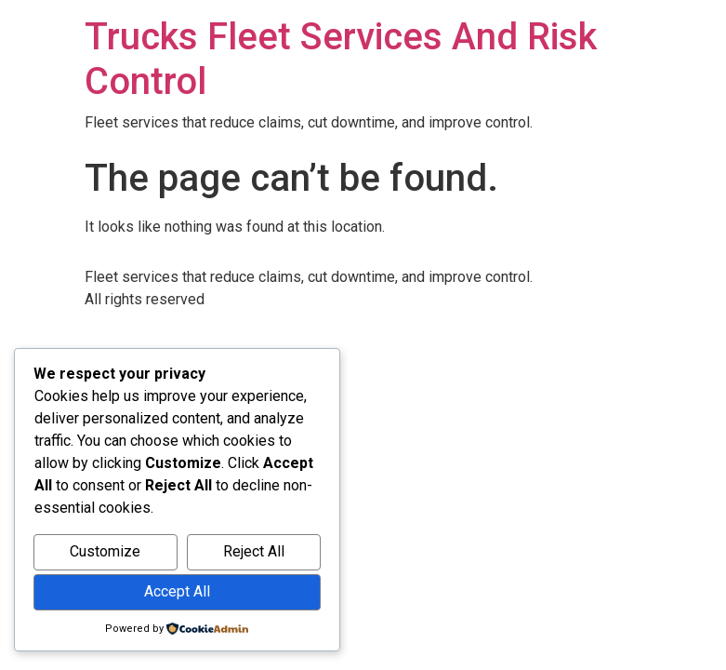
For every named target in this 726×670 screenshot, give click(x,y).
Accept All (177, 591)
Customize (105, 551)
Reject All (253, 551)
